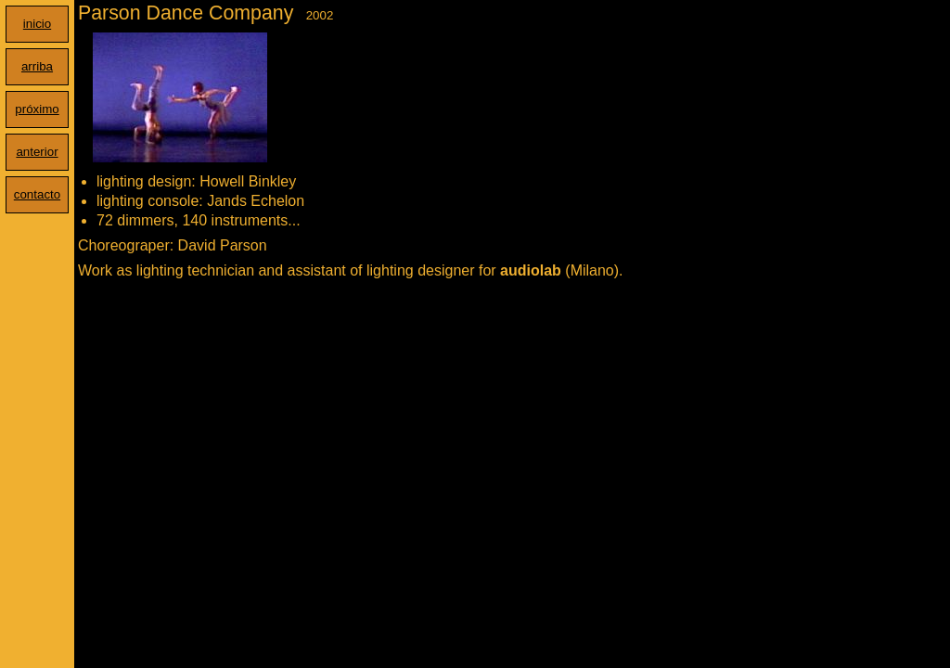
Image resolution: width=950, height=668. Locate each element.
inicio (37, 24)
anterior (37, 152)
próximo (36, 109)
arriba (37, 66)
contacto (37, 194)
